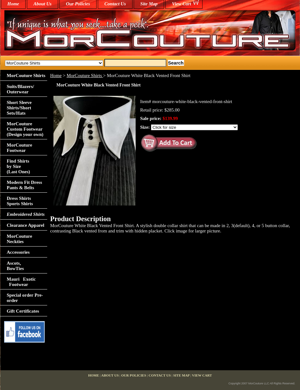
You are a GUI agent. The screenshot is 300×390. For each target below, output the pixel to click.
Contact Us (115, 3)
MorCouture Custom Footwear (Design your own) (25, 129)
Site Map (149, 3)
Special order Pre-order (25, 298)
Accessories (18, 252)
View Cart (181, 3)
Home (56, 75)
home (13, 3)
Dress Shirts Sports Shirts (20, 201)
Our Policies (78, 3)
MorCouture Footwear (19, 148)
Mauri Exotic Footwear (21, 282)
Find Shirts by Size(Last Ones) (18, 166)
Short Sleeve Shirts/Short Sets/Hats (19, 108)
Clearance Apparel (25, 225)
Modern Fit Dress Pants (24, 185)
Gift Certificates (23, 311)
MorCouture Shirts (85, 75)
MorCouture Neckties (19, 239)
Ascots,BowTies (15, 266)
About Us (42, 3)
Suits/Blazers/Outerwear (20, 89)
